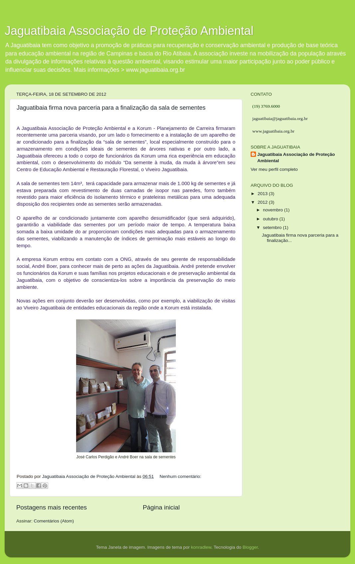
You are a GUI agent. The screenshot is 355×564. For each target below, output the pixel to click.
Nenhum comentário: (180, 476)
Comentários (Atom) (54, 520)
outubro (271, 218)
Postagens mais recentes (51, 507)
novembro (273, 209)
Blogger (250, 547)
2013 (263, 193)
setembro (273, 227)
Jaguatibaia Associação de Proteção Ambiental (129, 31)
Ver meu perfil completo (274, 169)
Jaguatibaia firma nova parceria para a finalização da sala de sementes (111, 107)
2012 (263, 202)
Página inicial (161, 507)
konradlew (201, 547)
